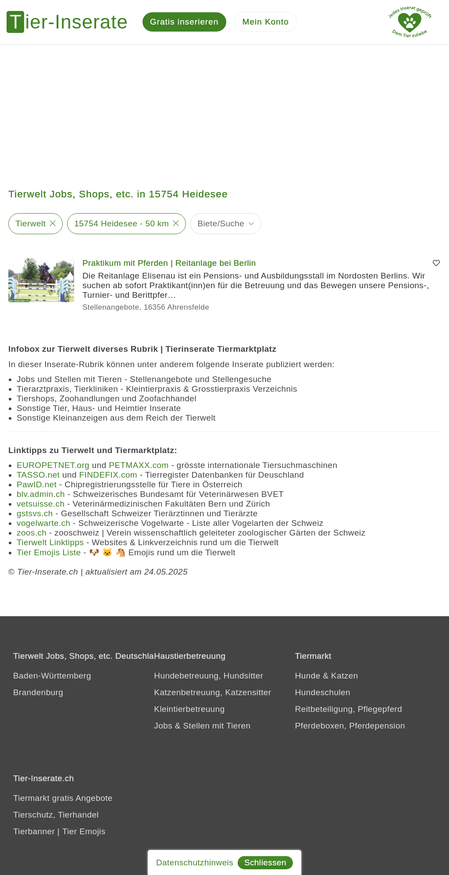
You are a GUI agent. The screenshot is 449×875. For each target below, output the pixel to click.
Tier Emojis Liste (49, 552)
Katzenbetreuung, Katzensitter (212, 692)
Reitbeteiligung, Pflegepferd (349, 709)
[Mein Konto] (266, 22)
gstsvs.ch (35, 513)
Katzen (344, 675)
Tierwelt (30, 223)
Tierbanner (34, 831)
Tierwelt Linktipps (50, 542)
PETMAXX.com (138, 465)
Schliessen (265, 862)
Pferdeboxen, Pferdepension (350, 725)
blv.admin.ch (41, 494)
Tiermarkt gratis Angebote (63, 798)
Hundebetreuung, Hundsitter (208, 675)
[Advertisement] (224, 109)
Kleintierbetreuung (189, 709)
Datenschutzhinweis (194, 862)
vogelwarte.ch (43, 523)
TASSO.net (38, 474)
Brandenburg (38, 692)
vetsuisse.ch (40, 503)
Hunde (308, 675)
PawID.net (37, 484)
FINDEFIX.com (108, 474)
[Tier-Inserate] (72, 22)
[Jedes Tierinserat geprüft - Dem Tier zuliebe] (410, 22)
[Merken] (436, 263)
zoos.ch (31, 532)
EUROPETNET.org (53, 465)
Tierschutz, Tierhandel (56, 814)
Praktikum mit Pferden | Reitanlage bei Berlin (169, 263)
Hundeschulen (322, 692)
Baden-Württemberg (52, 675)
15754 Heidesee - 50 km (121, 223)
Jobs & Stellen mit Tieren (202, 725)
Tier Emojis (84, 831)
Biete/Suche (220, 223)
